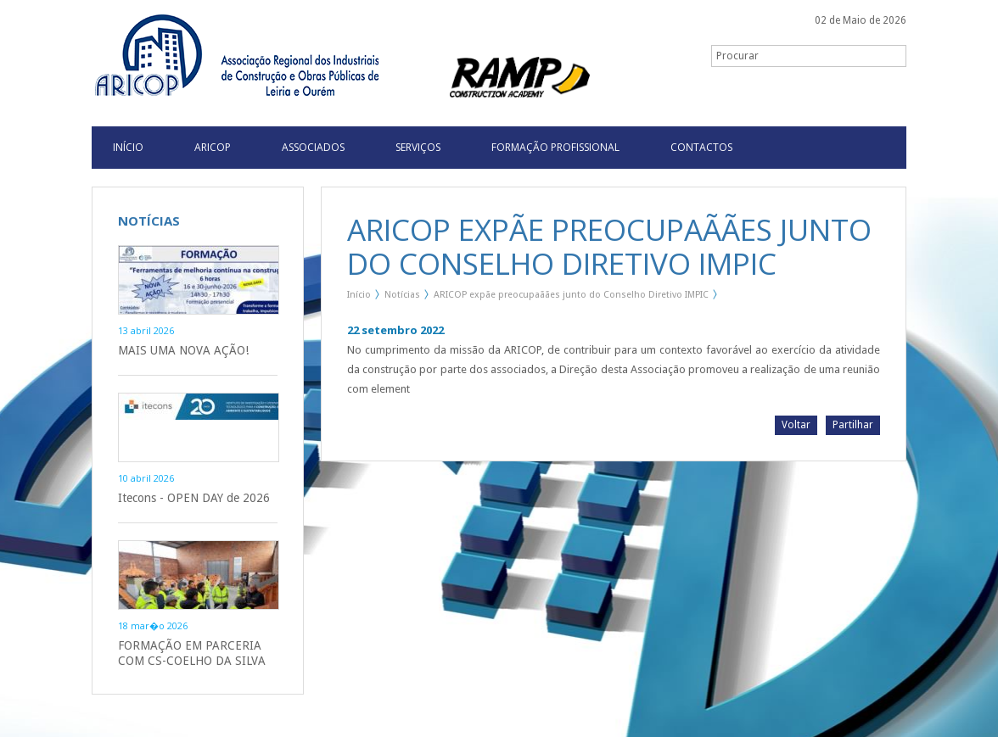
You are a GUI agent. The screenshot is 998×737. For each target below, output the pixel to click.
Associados (313, 147)
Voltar (796, 425)
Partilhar (853, 425)
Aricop (212, 147)
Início (359, 294)
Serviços (417, 147)
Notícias (402, 294)
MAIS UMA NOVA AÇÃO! (183, 350)
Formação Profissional (555, 147)
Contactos (701, 147)
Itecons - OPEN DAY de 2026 (194, 498)
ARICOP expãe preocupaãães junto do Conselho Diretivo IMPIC (571, 294)
